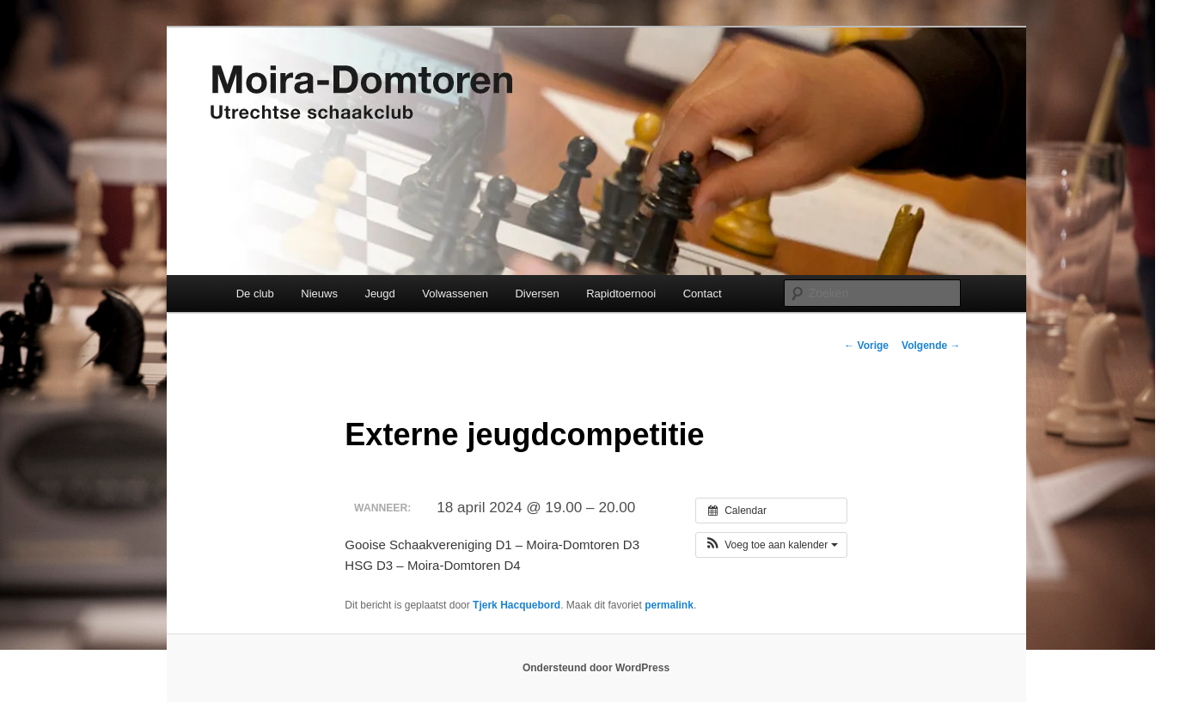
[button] (771, 545)
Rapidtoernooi (621, 293)
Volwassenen (455, 293)
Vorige (866, 346)
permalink (669, 605)
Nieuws (319, 293)
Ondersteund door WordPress (596, 668)
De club (255, 293)
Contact (702, 293)
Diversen (537, 293)
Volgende (931, 346)
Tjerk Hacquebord (516, 605)
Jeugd (379, 293)
